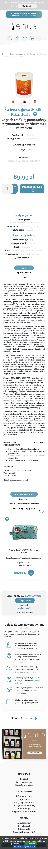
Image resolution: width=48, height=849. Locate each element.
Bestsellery (24, 499)
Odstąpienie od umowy (24, 805)
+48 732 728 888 (30, 15)
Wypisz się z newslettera (24, 811)
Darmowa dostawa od (24, 160)
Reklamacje (24, 808)
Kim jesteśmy (24, 822)
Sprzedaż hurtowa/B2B (24, 832)
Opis (24, 268)
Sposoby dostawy (24, 782)
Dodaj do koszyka (32, 188)
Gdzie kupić (24, 829)
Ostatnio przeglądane (24, 508)
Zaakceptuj (30, 843)
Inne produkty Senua (24, 494)
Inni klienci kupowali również (24, 503)
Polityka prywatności (24, 846)
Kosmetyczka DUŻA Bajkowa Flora (24, 551)
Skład (24, 277)
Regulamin (24, 799)
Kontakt (24, 779)
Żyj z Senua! (24, 826)
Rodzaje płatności (24, 785)
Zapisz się (27, 6)
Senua (30, 135)
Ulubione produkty (24, 796)
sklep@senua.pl (17, 15)
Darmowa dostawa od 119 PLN (23, 13)
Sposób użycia (24, 272)
